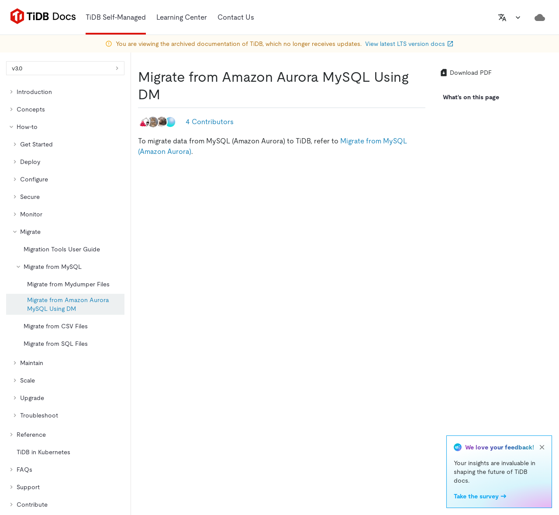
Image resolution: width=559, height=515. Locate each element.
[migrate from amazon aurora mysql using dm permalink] (167, 94)
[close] (542, 447)
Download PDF (465, 72)
